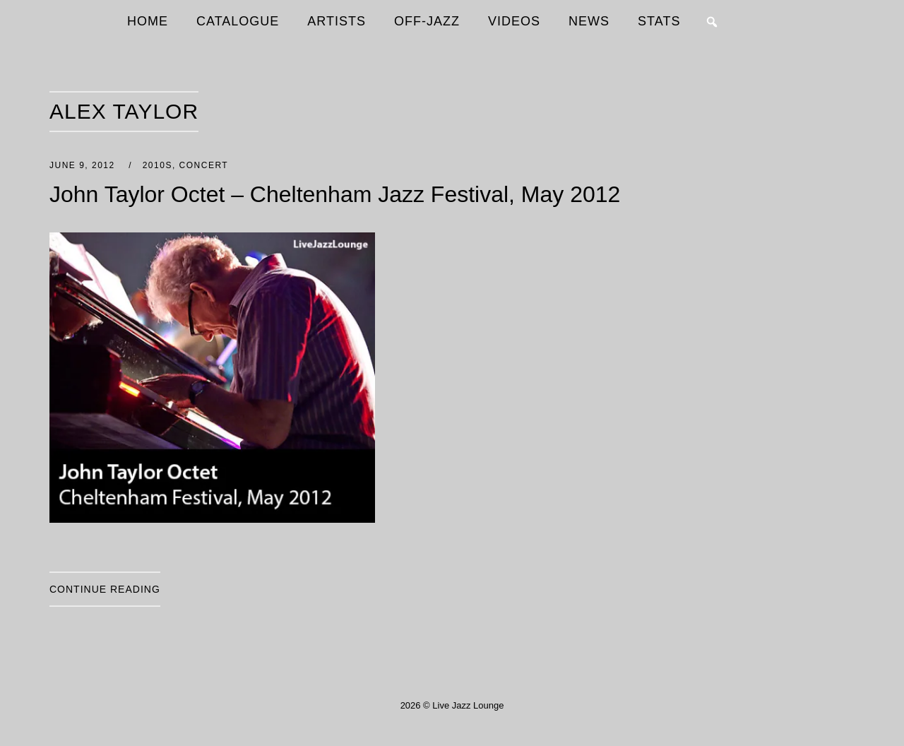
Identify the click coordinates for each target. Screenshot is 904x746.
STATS (659, 21)
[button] (711, 21)
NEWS (589, 21)
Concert (204, 165)
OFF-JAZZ (427, 21)
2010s (157, 165)
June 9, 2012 (84, 165)
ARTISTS (336, 21)
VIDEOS (514, 21)
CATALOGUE (237, 21)
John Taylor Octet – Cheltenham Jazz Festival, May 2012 (334, 194)
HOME (147, 21)
